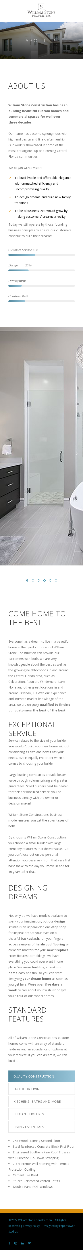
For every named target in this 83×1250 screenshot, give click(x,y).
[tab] (41, 1076)
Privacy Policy (31, 1226)
